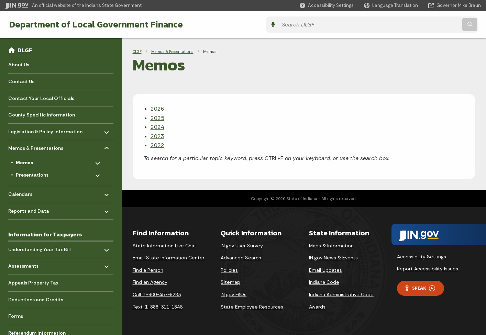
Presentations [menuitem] (36, 173)
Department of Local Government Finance (93, 24)
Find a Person (148, 270)
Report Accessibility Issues (427, 269)
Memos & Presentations (172, 51)
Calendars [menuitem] (28, 192)
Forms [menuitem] (15, 316)
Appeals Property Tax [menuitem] (33, 283)
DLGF (25, 50)
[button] (327, 5)
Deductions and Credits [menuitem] (35, 300)
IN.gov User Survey (242, 246)
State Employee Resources (252, 307)
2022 (157, 145)
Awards (317, 307)
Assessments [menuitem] (28, 264)
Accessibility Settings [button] (421, 257)
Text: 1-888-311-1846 (158, 307)
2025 (157, 118)
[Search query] (423, 24)
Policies (229, 270)
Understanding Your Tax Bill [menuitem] (39, 247)
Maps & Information (331, 246)
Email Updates (325, 270)
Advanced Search (241, 258)
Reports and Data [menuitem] (28, 209)
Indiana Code (324, 282)
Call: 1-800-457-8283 (157, 294)
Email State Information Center (169, 258)
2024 (157, 127)
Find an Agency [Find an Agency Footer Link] (150, 282)
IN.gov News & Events (333, 258)
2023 (157, 136)
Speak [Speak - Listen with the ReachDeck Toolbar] (419, 288)
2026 (157, 108)
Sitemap (230, 282)
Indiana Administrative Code (341, 294)
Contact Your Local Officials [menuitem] (41, 98)
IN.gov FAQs (233, 294)
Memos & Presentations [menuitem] (35, 146)
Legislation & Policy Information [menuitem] (45, 129)
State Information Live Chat (164, 246)
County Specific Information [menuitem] (41, 115)
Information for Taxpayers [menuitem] (45, 234)
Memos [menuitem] (36, 161)
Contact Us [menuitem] (21, 81)
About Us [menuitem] (18, 65)
